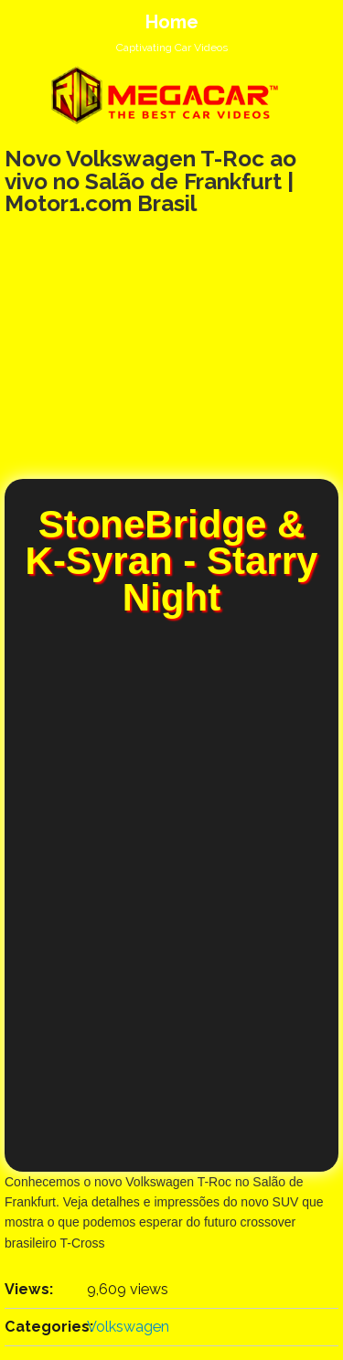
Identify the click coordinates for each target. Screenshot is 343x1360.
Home (171, 22)
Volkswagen (128, 1326)
